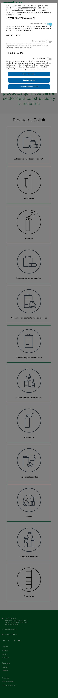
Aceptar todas (29, 80)
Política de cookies (13, 14)
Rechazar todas (29, 74)
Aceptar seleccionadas (29, 86)
